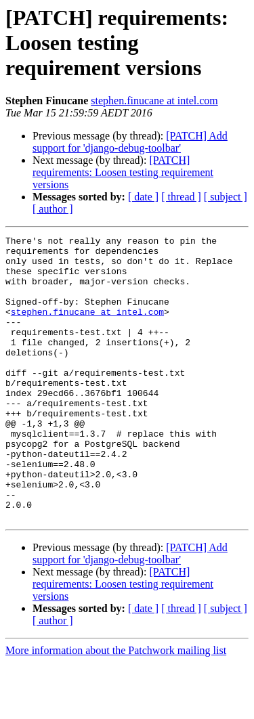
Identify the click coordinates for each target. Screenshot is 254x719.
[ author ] (53, 209)
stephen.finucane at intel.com (154, 100)
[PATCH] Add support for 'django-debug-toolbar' (130, 142)
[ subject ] (225, 196)
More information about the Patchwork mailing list (115, 707)
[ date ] (143, 196)
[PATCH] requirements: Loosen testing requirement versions (123, 172)
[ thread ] (181, 196)
